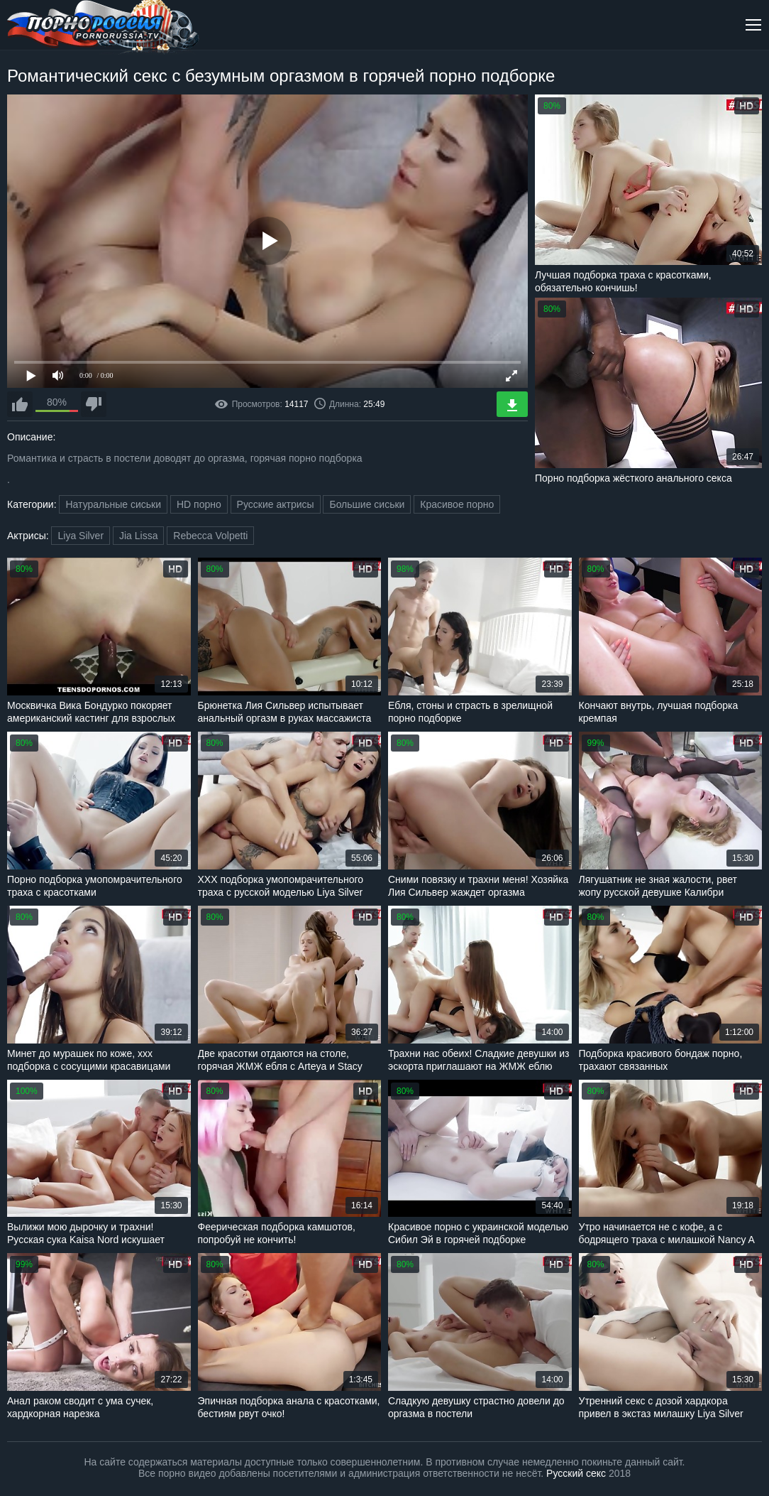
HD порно (199, 504)
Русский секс (576, 1473)
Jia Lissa (138, 535)
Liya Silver (80, 535)
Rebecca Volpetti (210, 535)
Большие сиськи (366, 504)
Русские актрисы (275, 504)
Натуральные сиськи (113, 504)
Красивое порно (457, 504)
